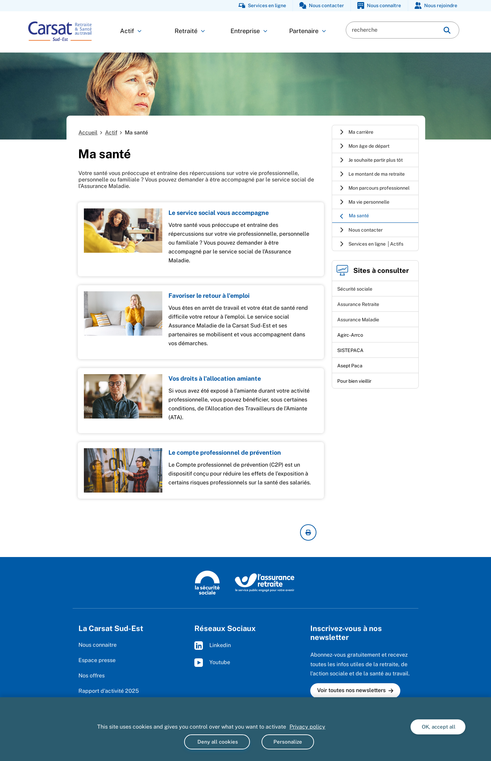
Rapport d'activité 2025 (108, 691)
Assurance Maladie (358, 319)
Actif (131, 30)
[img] (447, 30)
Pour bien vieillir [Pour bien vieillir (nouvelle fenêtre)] (354, 381)
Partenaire (307, 30)
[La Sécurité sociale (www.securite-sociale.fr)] (207, 582)
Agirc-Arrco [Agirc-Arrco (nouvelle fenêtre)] (350, 335)
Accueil (88, 132)
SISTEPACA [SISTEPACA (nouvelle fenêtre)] (350, 350)
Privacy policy (307, 726)
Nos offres (91, 675)
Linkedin (212, 645)
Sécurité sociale (354, 289)
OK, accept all (438, 727)
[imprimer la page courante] (308, 532)
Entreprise (248, 30)
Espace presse (97, 660)
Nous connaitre (97, 645)
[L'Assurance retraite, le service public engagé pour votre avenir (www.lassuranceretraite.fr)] (265, 582)
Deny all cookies (217, 742)
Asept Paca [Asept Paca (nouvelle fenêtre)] (349, 365)
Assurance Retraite (358, 304)
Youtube (212, 662)
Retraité (190, 30)
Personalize (287, 742)
